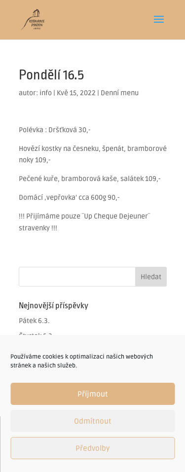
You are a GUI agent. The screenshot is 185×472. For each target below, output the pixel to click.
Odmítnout (92, 421)
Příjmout (92, 394)
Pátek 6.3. (34, 321)
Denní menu (120, 93)
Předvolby (92, 448)
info (45, 93)
